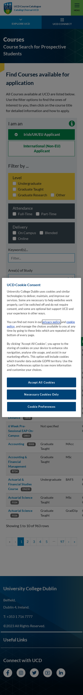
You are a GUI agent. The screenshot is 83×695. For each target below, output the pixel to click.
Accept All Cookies (41, 382)
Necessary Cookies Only (41, 394)
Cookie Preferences (42, 406)
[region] (41, 347)
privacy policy (51, 322)
